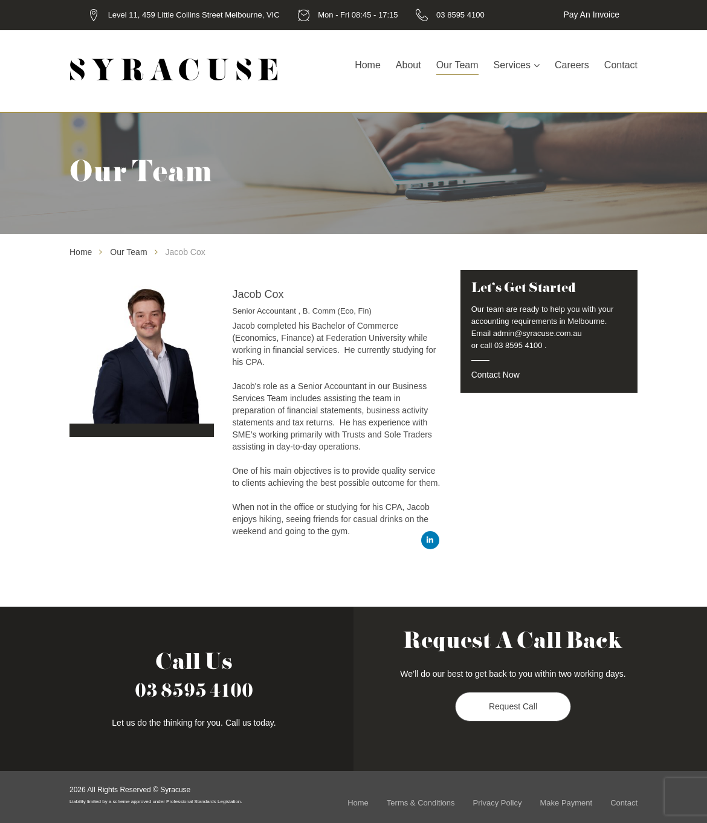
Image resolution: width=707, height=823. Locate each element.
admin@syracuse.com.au (537, 333)
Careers (572, 65)
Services (512, 65)
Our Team (457, 65)
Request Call (513, 707)
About (408, 65)
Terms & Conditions (421, 802)
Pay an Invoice (591, 14)
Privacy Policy (497, 802)
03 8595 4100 (460, 14)
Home (368, 65)
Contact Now (495, 374)
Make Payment (566, 802)
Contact (621, 65)
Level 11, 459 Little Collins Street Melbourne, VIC (194, 14)
